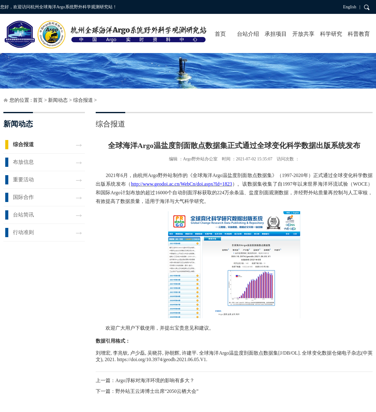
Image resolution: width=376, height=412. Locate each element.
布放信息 (23, 162)
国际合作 (23, 197)
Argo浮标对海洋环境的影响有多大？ (154, 380)
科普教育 (359, 34)
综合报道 (83, 100)
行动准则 (23, 232)
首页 (220, 34)
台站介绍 (248, 34)
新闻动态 (58, 100)
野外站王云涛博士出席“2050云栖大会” (156, 391)
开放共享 (303, 34)
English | (351, 7)
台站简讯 (23, 215)
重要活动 (23, 180)
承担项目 (276, 34)
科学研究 (331, 34)
